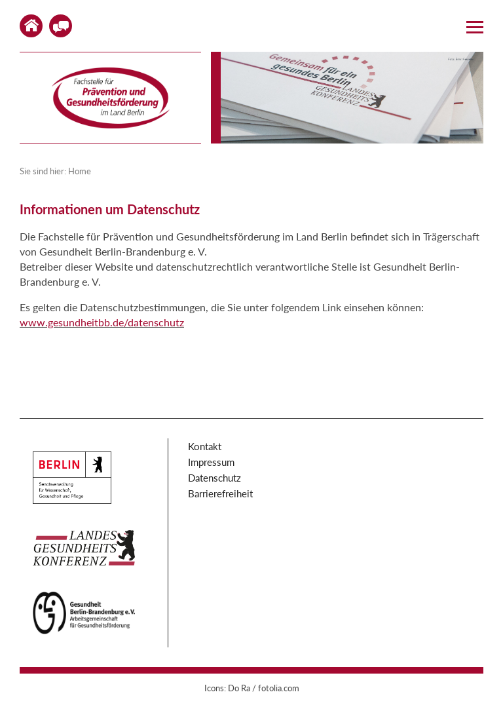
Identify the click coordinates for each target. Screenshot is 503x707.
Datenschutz (214, 478)
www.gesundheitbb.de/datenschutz (102, 322)
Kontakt (60, 25)
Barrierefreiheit (220, 493)
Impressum (211, 462)
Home (31, 25)
